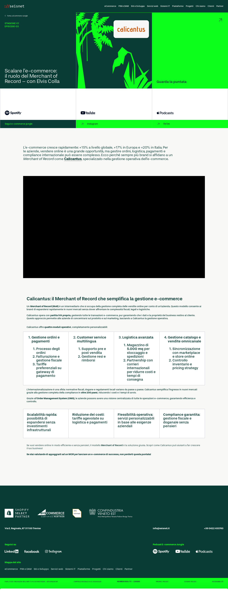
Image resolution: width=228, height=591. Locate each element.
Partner (219, 6)
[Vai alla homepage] (14, 6)
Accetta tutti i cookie (203, 549)
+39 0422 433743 (213, 528)
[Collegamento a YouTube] (114, 104)
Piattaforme (178, 6)
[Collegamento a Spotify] (38, 104)
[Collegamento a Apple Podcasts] (190, 104)
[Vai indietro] (15, 16)
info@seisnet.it (161, 528)
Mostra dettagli (154, 585)
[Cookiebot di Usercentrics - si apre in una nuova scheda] (19, 585)
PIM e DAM (124, 6)
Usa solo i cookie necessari (203, 558)
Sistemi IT (165, 6)
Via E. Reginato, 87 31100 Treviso (23, 528)
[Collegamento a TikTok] (190, 124)
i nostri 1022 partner (55, 552)
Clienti (211, 6)
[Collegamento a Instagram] (114, 124)
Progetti (189, 6)
